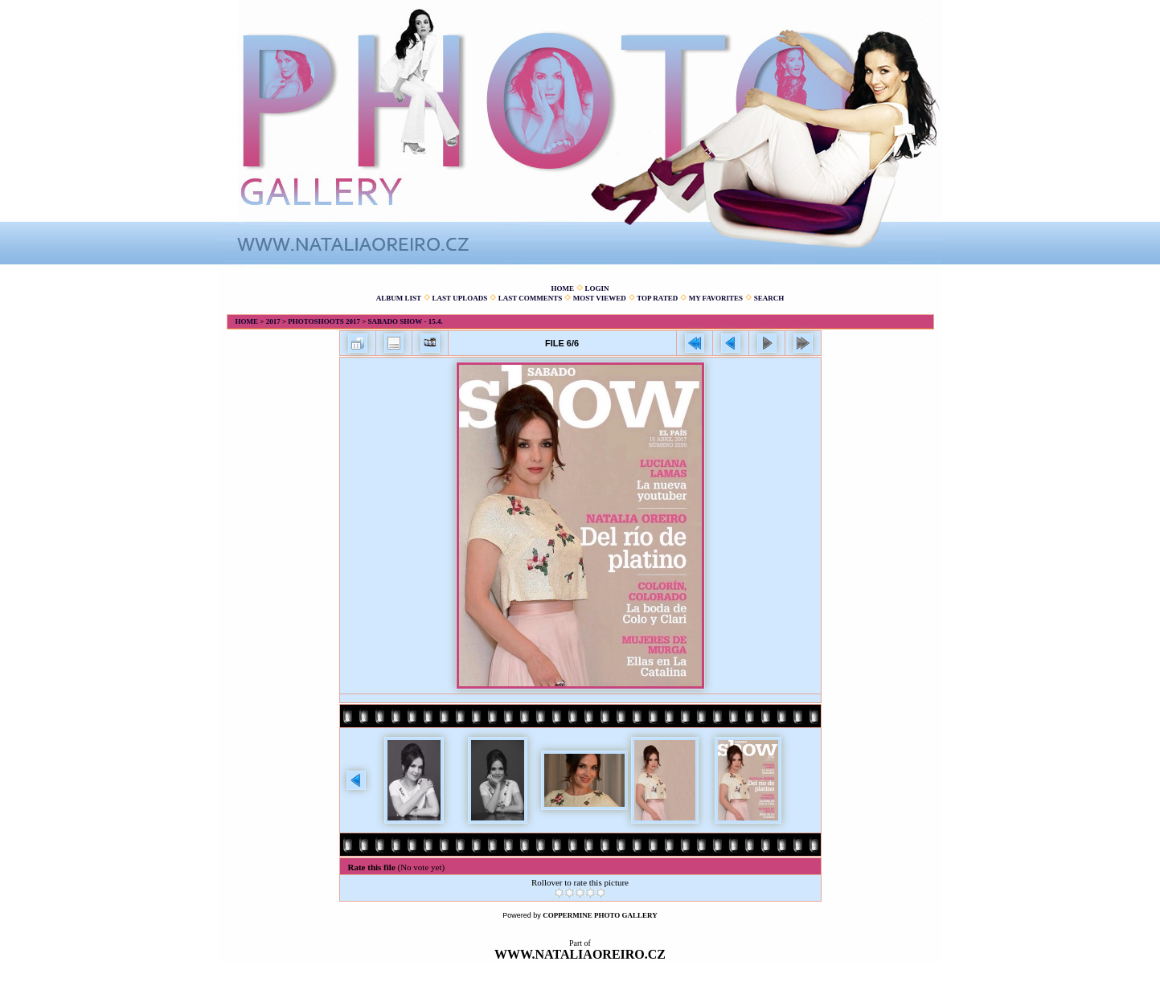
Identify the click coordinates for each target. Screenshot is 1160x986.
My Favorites (716, 298)
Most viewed (599, 298)
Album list (398, 298)
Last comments (530, 298)
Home (562, 288)
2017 (273, 321)
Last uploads (460, 298)
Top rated (657, 298)
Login (596, 288)
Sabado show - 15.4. (405, 321)
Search (769, 298)
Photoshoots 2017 (324, 321)
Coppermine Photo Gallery (600, 915)
